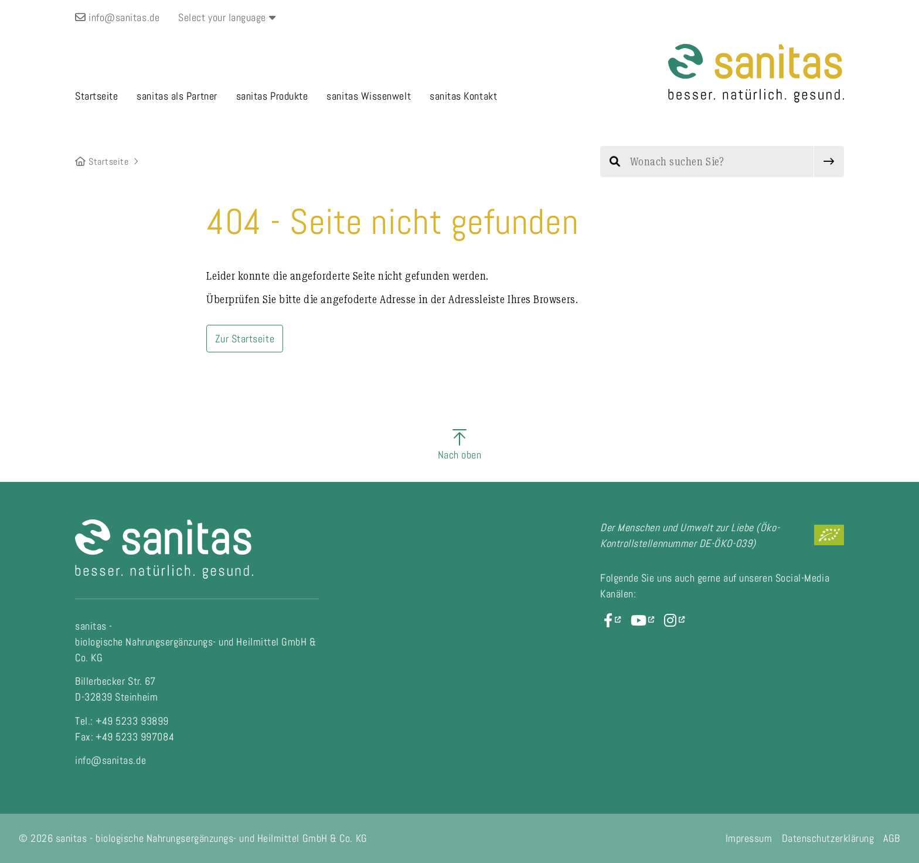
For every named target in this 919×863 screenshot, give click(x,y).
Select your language (226, 17)
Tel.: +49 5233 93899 (122, 721)
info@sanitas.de (117, 17)
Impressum (749, 838)
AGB (891, 838)
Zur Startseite (245, 338)
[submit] (829, 161)
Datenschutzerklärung (828, 838)
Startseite (102, 161)
